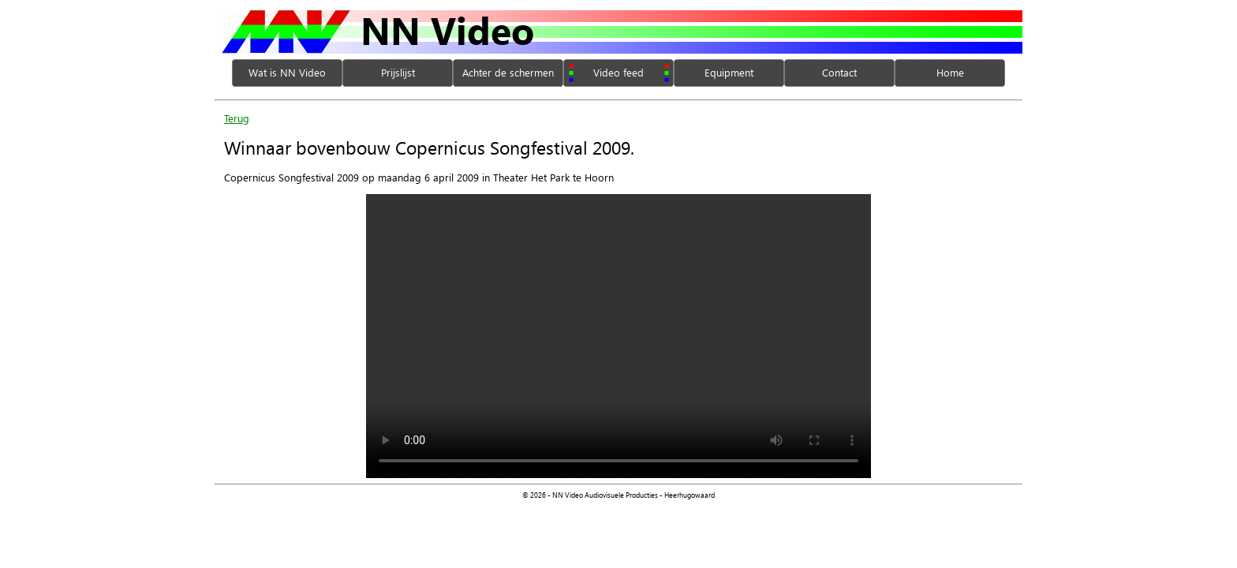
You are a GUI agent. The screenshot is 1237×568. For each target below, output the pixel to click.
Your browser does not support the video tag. (618, 336)
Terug (236, 118)
